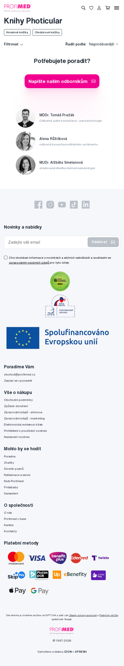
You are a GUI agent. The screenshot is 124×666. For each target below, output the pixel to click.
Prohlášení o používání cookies (25, 430)
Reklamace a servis (17, 474)
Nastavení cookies (17, 436)
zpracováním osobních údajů (29, 262)
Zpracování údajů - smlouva (23, 412)
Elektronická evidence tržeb (23, 424)
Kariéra (9, 525)
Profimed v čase (15, 518)
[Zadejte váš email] (47, 242)
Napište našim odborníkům (62, 81)
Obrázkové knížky (47, 32)
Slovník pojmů (14, 468)
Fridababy (11, 487)
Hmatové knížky (17, 32)
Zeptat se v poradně (18, 380)
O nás (8, 512)
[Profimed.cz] (17, 7)
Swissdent (11, 493)
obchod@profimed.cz (19, 374)
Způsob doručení (16, 406)
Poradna (10, 456)
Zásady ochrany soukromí (83, 615)
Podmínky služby (108, 615)
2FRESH (81, 651)
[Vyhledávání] (83, 8)
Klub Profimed (14, 481)
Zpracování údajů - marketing (24, 418)
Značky (9, 462)
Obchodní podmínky (18, 399)
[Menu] (116, 8)
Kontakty (10, 531)
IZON (68, 651)
